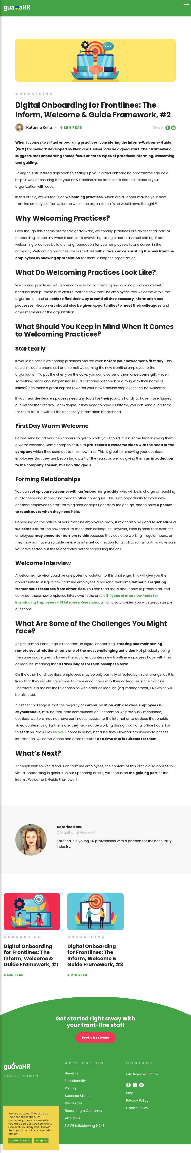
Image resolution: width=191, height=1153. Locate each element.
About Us (72, 1126)
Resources (73, 1111)
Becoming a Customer (84, 1119)
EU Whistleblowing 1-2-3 (85, 1134)
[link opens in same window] (17, 7)
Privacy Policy (137, 1109)
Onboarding (34, 93)
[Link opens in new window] (167, 127)
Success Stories (78, 1104)
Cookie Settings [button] (20, 1140)
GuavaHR (59, 732)
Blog (129, 1101)
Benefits (71, 1082)
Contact (140, 1071)
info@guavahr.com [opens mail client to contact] (142, 1082)
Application (84, 1071)
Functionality (75, 1089)
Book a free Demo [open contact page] (95, 1047)
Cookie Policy (137, 1116)
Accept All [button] (41, 1140)
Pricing (70, 1096)
